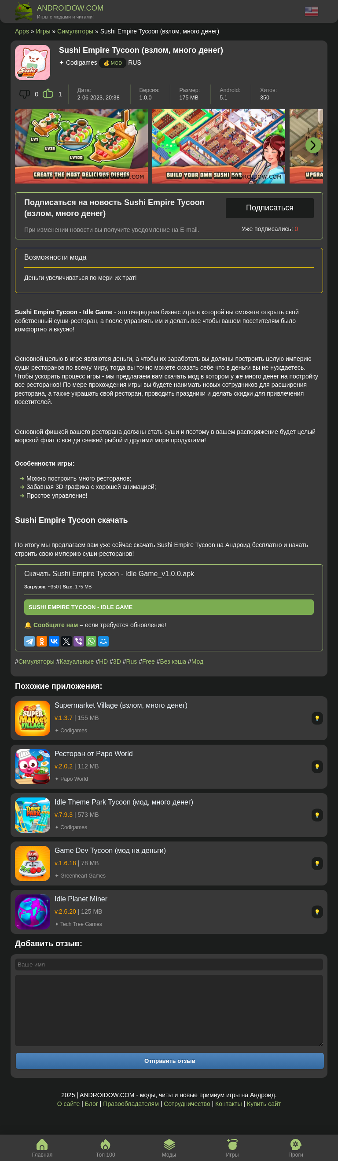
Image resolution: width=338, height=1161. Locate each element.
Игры (43, 31)
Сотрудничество (187, 1117)
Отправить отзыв (169, 1074)
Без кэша (173, 661)
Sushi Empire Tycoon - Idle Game (80, 607)
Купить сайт (264, 1117)
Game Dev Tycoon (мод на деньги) (110, 850)
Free (148, 661)
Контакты (228, 1117)
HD (103, 661)
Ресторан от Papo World (94, 753)
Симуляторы (75, 31)
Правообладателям (130, 1117)
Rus (131, 661)
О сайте (68, 1117)
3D (117, 661)
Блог (91, 1117)
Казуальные (77, 661)
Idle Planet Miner (81, 899)
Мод (197, 661)
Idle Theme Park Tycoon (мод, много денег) (124, 802)
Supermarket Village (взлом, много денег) (121, 705)
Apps (22, 31)
